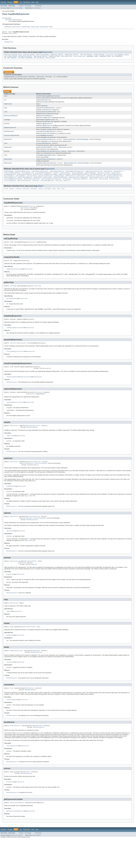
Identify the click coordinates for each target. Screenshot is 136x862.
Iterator (7, 139)
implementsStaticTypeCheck (77, 184)
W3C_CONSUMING (117, 57)
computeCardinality (43, 102)
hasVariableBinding (60, 184)
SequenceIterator (10, 131)
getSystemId (38, 184)
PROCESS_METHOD (54, 57)
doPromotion (108, 177)
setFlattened (103, 185)
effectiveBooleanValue (12, 179)
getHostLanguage (64, 180)
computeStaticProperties (93, 177)
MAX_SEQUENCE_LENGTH (122, 56)
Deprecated (26, 2)
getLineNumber (9, 182)
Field (12, 8)
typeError (66, 187)
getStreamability (10, 184)
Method (21, 8)
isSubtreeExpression (96, 184)
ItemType (7, 122)
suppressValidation (24, 187)
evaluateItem (40, 110)
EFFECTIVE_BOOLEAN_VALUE (13, 56)
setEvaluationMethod (80, 185)
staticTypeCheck (10, 187)
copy (37, 106)
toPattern (35, 187)
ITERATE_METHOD (98, 56)
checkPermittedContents (39, 177)
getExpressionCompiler (44, 118)
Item (5, 110)
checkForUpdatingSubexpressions (47, 98)
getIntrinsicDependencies (113, 180)
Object (40, 193)
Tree (20, 2)
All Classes (38, 6)
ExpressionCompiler (11, 118)
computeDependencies (57, 177)
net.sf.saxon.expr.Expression (13, 19)
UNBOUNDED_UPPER (105, 57)
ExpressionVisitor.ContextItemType (75, 143)
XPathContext (50, 110)
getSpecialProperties (114, 182)
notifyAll (47, 195)
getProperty (81, 182)
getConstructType (104, 179)
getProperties (70, 182)
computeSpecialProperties (74, 177)
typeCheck (39, 168)
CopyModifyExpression (11, 78)
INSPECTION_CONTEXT (71, 56)
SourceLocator (16, 27)
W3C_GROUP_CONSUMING (25, 59)
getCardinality (65, 179)
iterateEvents (41, 135)
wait (54, 195)
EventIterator (9, 135)
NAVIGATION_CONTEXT (25, 57)
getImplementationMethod (80, 180)
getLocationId (32, 182)
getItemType (40, 122)
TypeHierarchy (50, 122)
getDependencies (10, 180)
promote (38, 152)
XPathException (45, 379)
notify (40, 195)
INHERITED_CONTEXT (56, 56)
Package (9, 2)
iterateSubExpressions (44, 139)
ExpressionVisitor (49, 143)
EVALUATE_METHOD (29, 56)
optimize (39, 143)
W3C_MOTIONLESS (39, 59)
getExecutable (38, 180)
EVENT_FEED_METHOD (42, 56)
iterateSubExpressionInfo (13, 185)
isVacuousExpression (112, 184)
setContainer (66, 185)
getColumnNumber (78, 179)
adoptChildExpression (22, 177)
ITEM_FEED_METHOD (86, 56)
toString (59, 187)
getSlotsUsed (100, 182)
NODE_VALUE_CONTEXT (40, 57)
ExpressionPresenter (49, 114)
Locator (50, 27)
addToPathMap (8, 177)
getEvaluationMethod (24, 180)
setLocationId (114, 185)
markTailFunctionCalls (32, 185)
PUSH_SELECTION (66, 57)
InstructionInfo (44, 27)
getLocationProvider (45, 182)
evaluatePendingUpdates (43, 179)
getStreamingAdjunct (25, 184)
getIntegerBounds (96, 180)
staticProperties (79, 57)
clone (6, 195)
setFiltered (93, 185)
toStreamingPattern (47, 187)
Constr (16, 8)
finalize (19, 195)
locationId (109, 56)
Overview (3, 2)
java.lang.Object (6, 18)
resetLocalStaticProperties (51, 185)
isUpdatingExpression (43, 127)
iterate (38, 131)
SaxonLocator (35, 27)
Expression (13, 34)
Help (37, 2)
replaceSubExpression (43, 156)
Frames (21, 6)
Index (32, 2)
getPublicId (91, 182)
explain (38, 114)
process (38, 147)
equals (12, 195)
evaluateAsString (28, 179)
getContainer (115, 179)
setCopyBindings (41, 160)
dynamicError (118, 177)
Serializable (7, 27)
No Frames (28, 6)
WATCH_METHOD (50, 59)
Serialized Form (8, 42)
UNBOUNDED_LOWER (92, 57)
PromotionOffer (47, 152)
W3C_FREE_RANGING (10, 59)
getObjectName (59, 182)
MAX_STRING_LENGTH (10, 57)
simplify (39, 164)
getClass (26, 195)
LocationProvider (25, 27)
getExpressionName (50, 180)
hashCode (34, 195)
